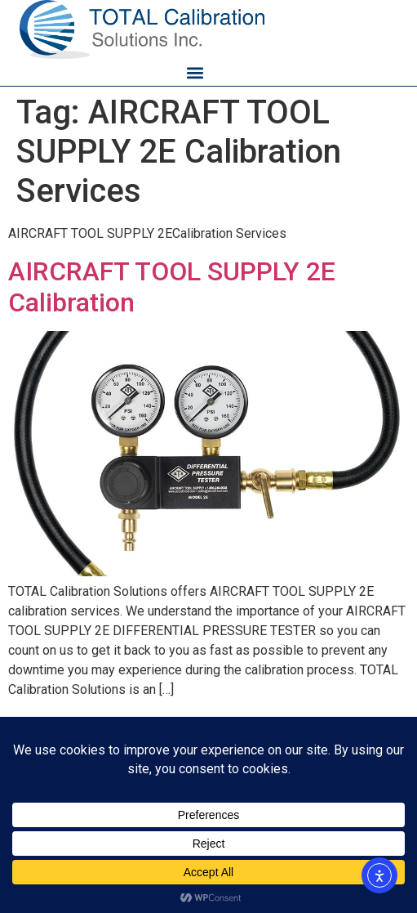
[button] (195, 72)
